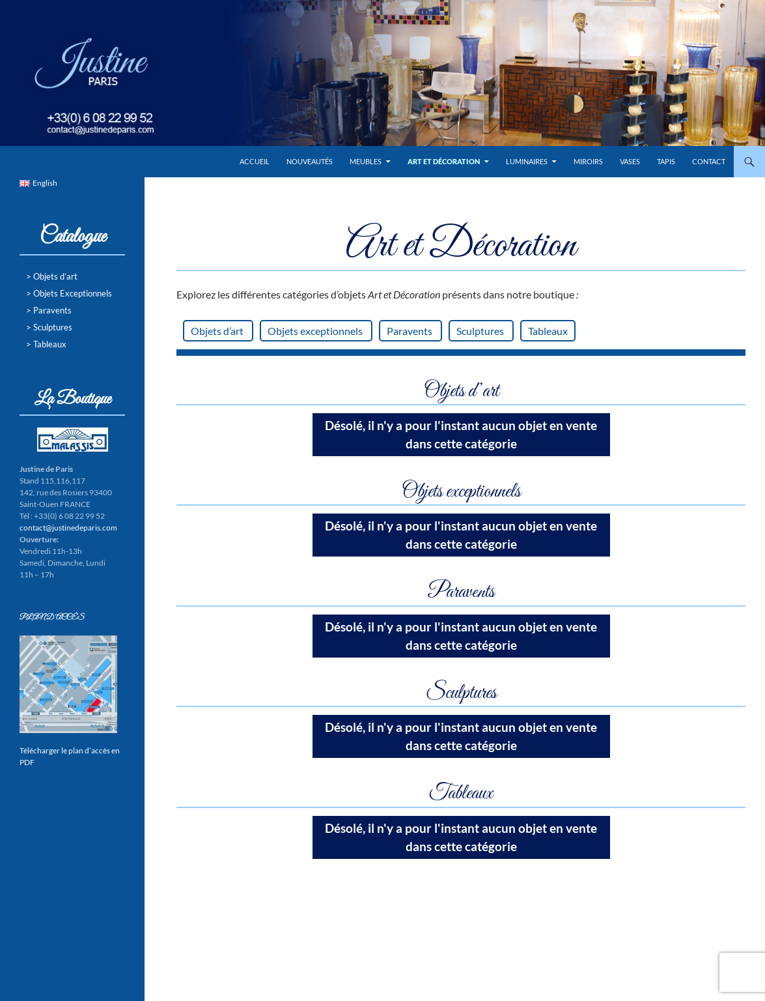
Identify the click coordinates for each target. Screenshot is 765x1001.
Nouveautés (309, 161)
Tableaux (548, 331)
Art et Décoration (444, 161)
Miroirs (588, 161)
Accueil (255, 161)
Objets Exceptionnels (72, 293)
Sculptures (481, 331)
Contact (708, 161)
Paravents (410, 331)
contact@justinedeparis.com (68, 527)
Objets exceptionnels (316, 331)
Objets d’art (218, 331)
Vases (630, 161)
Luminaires (527, 161)
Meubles (366, 161)
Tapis (666, 161)
